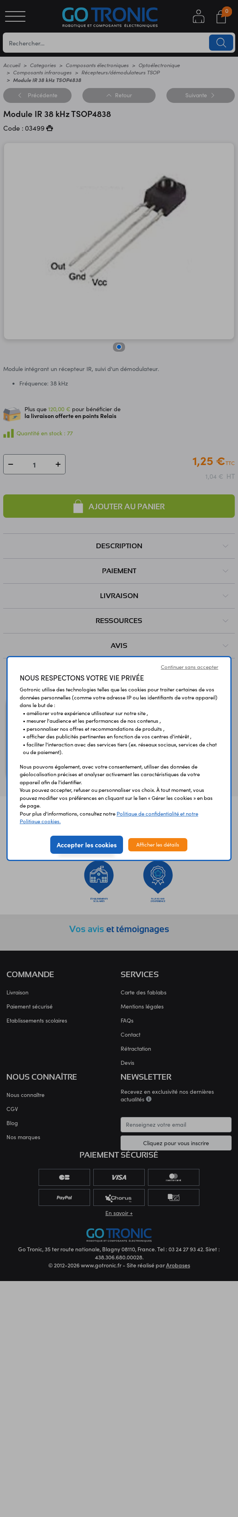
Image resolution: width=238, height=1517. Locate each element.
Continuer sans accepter (189, 666)
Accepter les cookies (87, 844)
